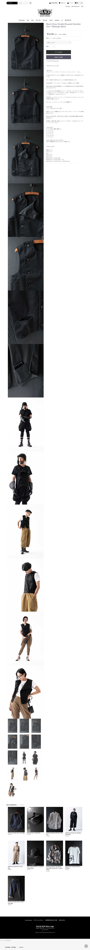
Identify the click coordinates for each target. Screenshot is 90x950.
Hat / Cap (38, 20)
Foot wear (45, 20)
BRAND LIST (68, 20)
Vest (51, 156)
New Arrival (22, 20)
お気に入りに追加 (59, 57)
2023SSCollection (66, 161)
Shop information (28, 920)
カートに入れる (58, 52)
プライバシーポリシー (39, 920)
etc (62, 20)
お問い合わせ (62, 920)
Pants (32, 20)
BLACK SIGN (57, 158)
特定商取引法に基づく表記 (51, 920)
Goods (50, 20)
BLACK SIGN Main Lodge (45, 926)
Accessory (57, 20)
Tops (28, 20)
